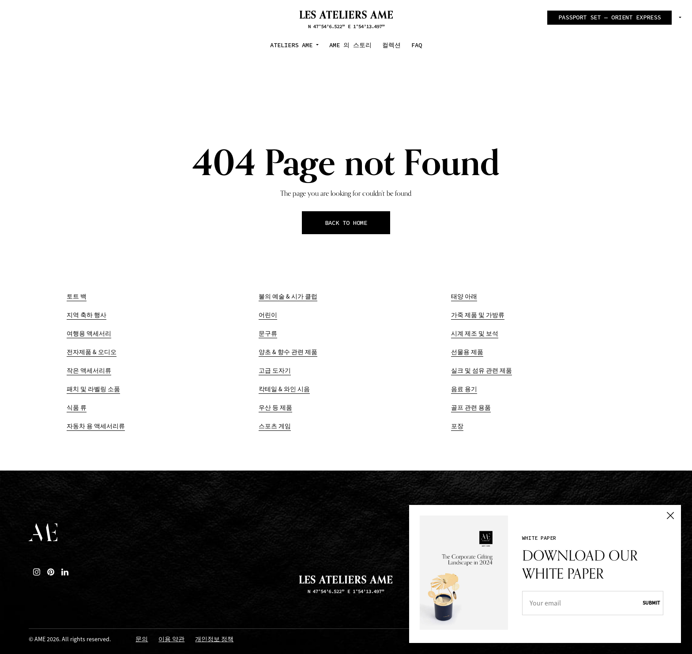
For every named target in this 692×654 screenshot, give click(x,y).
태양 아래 (464, 296)
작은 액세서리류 (89, 370)
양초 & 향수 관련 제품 (288, 352)
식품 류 (76, 408)
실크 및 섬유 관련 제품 (481, 370)
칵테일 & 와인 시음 (284, 389)
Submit (651, 602)
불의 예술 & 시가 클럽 (288, 296)
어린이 (268, 315)
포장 (457, 426)
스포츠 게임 (275, 426)
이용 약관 (171, 639)
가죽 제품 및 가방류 (477, 315)
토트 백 (76, 296)
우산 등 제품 (275, 408)
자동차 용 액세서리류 (96, 426)
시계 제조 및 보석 (474, 333)
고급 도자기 (275, 370)
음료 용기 (464, 389)
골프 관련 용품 (471, 408)
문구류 (268, 333)
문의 (141, 639)
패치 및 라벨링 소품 (93, 389)
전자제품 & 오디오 (92, 352)
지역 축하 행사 (86, 315)
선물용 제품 (467, 352)
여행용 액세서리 (89, 333)
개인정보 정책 (214, 639)
